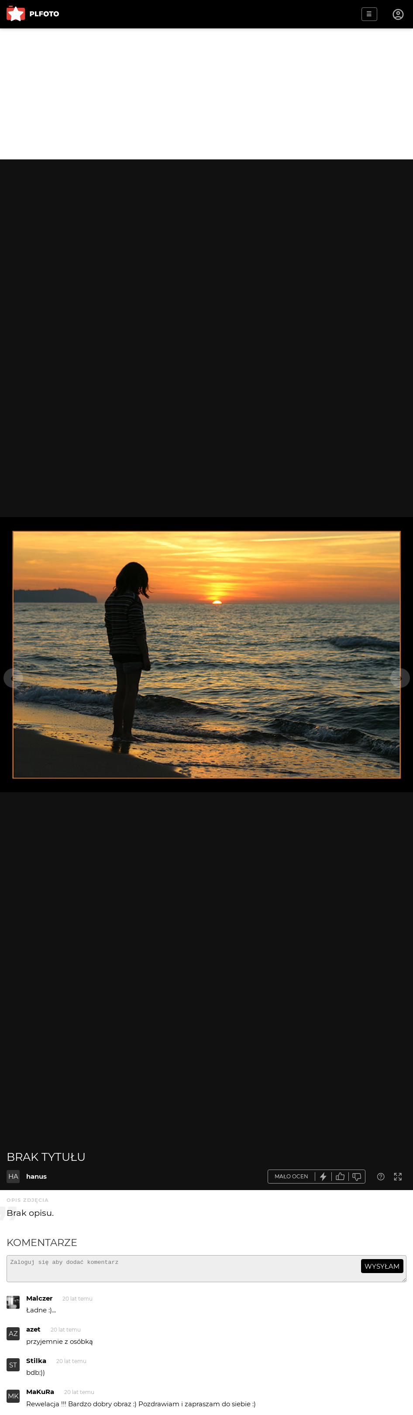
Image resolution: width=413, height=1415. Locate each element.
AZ (13, 1337)
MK (13, 1400)
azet (33, 1333)
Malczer (39, 1302)
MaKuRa (40, 1395)
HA (13, 1176)
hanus (36, 1176)
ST (13, 1369)
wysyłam (382, 1266)
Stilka (36, 1364)
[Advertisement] (206, 94)
